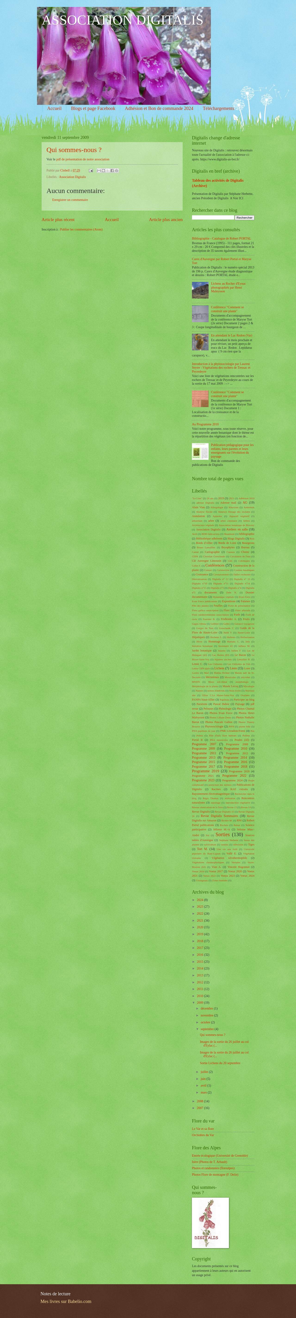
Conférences (215, 565)
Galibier (214, 623)
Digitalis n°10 (199, 583)
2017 (200, 948)
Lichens (219, 668)
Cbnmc (245, 552)
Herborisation (247, 637)
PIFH (231, 726)
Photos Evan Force (221, 713)
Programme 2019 (205, 771)
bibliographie (246, 534)
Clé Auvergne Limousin (206, 560)
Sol (207, 835)
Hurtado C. (233, 641)
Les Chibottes (215, 664)
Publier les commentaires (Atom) (81, 229)
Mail (206, 672)
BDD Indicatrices (211, 534)
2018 (200, 941)
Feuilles (218, 605)
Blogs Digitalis (236, 538)
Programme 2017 (203, 766)
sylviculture (210, 844)
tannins (224, 844)
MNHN (196, 681)
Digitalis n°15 (199, 587)
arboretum (197, 520)
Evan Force (244, 596)
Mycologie (248, 686)
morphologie (242, 681)
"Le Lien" (197, 498)
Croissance (202, 574)
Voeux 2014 (198, 871)
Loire (247, 668)
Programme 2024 (232, 780)
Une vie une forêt (227, 849)
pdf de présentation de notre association (82, 159)
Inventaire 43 (225, 646)
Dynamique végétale (223, 596)
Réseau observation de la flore (207, 807)
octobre (206, 1022)
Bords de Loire (227, 543)
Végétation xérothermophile (229, 858)
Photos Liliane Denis (220, 717)
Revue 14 (246, 807)
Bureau (245, 547)
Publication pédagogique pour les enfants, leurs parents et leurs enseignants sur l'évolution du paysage (232, 450)
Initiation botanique (202, 646)
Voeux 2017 (216, 871)
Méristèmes (212, 677)
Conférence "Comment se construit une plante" (227, 309)
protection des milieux (220, 784)
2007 (200, 1108)
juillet (205, 1072)
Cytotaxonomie (221, 574)
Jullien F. (236, 650)
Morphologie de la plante (205, 686)
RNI (239, 820)
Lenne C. (197, 664)
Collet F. (196, 565)
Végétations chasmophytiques (208, 862)
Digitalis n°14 (242, 583)
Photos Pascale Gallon (218, 722)
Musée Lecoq (230, 686)
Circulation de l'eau (240, 556)
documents (210, 592)
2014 (200, 968)
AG (245, 502)
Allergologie (216, 507)
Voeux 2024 (247, 875)
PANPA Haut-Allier (203, 699)
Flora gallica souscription (205, 610)
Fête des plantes (200, 605)
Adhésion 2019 (246, 498)
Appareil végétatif (239, 516)
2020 (200, 927)
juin (204, 1079)
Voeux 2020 (235, 871)
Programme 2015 (203, 762)
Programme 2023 (203, 780)
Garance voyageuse (244, 623)
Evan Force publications (204, 601)
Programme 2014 (235, 757)
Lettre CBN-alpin (201, 668)
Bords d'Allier (204, 543)
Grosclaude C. (226, 628)
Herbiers (231, 637)
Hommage (215, 641)
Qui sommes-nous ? (74, 149)
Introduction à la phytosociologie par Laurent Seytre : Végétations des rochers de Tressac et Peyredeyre (221, 367)
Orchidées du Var (203, 1135)
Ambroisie (249, 507)
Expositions (229, 601)
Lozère (195, 672)
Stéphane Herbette (228, 840)
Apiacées (217, 516)
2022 (200, 913)
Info (248, 641)
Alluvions (233, 507)
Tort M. (202, 849)
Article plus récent (58, 219)
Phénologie (225, 708)
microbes (245, 677)
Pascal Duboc (221, 704)
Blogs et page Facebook (93, 108)
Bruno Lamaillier (206, 547)
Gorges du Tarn (204, 628)
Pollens (246, 735)
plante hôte (244, 726)
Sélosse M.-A (221, 829)
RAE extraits (239, 789)
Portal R (197, 740)
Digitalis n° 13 (242, 579)
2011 (200, 989)
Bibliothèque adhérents (209, 538)
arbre (211, 520)
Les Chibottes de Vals (238, 664)
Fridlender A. (229, 619)
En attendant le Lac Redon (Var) (231, 335)
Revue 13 (232, 807)
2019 (221, 498)
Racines (216, 789)
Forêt (237, 614)
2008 (200, 1101)
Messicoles (230, 677)
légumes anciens (223, 659)
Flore (227, 610)
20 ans (210, 498)
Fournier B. (209, 619)
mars (204, 1092)
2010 (200, 996)
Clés (230, 560)
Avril (194, 534)
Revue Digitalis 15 (224, 811)
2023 (200, 906)
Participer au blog (244, 699)
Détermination (199, 579)
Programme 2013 (203, 757)
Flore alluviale (242, 610)
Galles (226, 623)
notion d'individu (216, 690)
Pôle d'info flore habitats (223, 735)
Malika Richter (222, 672)
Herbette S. (216, 637)
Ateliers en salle (237, 529)
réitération (230, 798)
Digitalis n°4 (234, 587)
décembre (207, 1008)
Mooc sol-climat (217, 681)
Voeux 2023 (228, 875)
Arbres (246, 520)
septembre (208, 1029)
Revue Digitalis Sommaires (219, 816)
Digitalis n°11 (220, 583)
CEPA (195, 556)
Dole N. (231, 592)
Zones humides (220, 880)
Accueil (54, 108)
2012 (200, 982)
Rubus (237, 825)
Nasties (199, 690)
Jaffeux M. (244, 646)
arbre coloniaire (228, 520)
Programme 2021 (203, 775)
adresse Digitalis (205, 502)
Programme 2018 (235, 766)
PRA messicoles (219, 739)
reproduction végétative (238, 802)
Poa (252, 730)
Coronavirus (223, 570)
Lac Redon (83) (220, 655)
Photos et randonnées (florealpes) (213, 1168)
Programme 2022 (234, 775)
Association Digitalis (72, 177)
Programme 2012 (237, 753)
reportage (215, 802)
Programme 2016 (235, 762)
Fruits (246, 619)
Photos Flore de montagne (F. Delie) (215, 1174)
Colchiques (244, 560)
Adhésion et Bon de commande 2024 (159, 108)
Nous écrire (235, 690)
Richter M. (226, 820)
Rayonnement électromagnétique (211, 793)
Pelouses (208, 708)
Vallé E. (232, 853)
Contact (208, 570)
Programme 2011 (204, 753)
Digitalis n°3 (217, 587)
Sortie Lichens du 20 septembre (220, 1063)
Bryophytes (227, 547)
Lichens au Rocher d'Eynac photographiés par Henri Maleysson (228, 287)
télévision (238, 844)
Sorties (223, 834)
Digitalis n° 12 (220, 579)
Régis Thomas (211, 798)
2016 (200, 955)
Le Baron (240, 655)
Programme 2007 (204, 744)
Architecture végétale (203, 525)
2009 (200, 1002)
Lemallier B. (243, 659)
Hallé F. (227, 632)
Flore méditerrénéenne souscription (210, 614)
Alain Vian (198, 507)
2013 (200, 975)
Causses (231, 552)
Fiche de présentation (239, 605)
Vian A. (216, 867)
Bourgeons (248, 543)
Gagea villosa (199, 623)
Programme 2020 (239, 771)
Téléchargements (218, 108)
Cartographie (212, 552)
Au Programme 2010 (205, 424)
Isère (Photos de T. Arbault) (209, 1162)
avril (204, 1085)
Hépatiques (198, 637)
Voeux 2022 (209, 875)
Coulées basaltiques (244, 570)
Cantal (195, 552)
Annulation (198, 516)
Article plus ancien (166, 219)
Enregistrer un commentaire (70, 200)
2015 (200, 961)
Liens (233, 668)
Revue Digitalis (201, 811)
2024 (200, 900)
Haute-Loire (244, 632)
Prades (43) (242, 740)
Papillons (224, 699)
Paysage (240, 704)
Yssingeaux (202, 880)
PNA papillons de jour (204, 730)
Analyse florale (204, 511)
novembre (207, 1015)
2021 (231, 498)
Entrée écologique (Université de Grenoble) (220, 1155)
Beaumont (229, 534)
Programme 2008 (237, 744)
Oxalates (245, 695)
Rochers (224, 825)
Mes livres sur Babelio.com (65, 1301)
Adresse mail (228, 502)
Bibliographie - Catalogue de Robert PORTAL (221, 238)
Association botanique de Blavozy (236, 525)
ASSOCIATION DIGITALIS (123, 20)
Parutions (202, 704)
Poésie (199, 735)
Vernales (235, 862)
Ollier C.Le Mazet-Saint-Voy (218, 695)
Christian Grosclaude (214, 556)
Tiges (251, 844)
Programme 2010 (235, 748)
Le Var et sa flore (203, 1129)
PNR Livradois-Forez (232, 730)
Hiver (199, 641)
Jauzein (221, 650)
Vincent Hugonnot (239, 867)
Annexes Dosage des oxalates (234, 511)
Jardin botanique (202, 650)
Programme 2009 (203, 748)
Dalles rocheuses (242, 574)
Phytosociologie (214, 726)
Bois (252, 538)
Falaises (245, 601)
